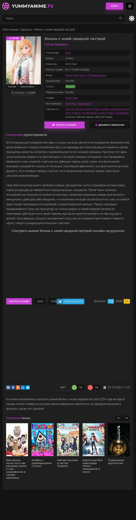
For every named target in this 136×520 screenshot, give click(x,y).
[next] (126, 418)
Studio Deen (71, 97)
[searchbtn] (120, 18)
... (38, 86)
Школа (83, 75)
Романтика (71, 75)
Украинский (84, 103)
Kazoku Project (106, 113)
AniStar (105, 109)
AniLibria (79, 109)
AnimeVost (116, 109)
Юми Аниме (10, 29)
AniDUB (69, 109)
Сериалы (26, 29)
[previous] (119, 418)
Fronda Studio (89, 113)
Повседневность (97, 75)
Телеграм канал (73, 301)
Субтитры (71, 103)
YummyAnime (32, 6)
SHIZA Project (92, 109)
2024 (68, 52)
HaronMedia (122, 113)
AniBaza (75, 113)
